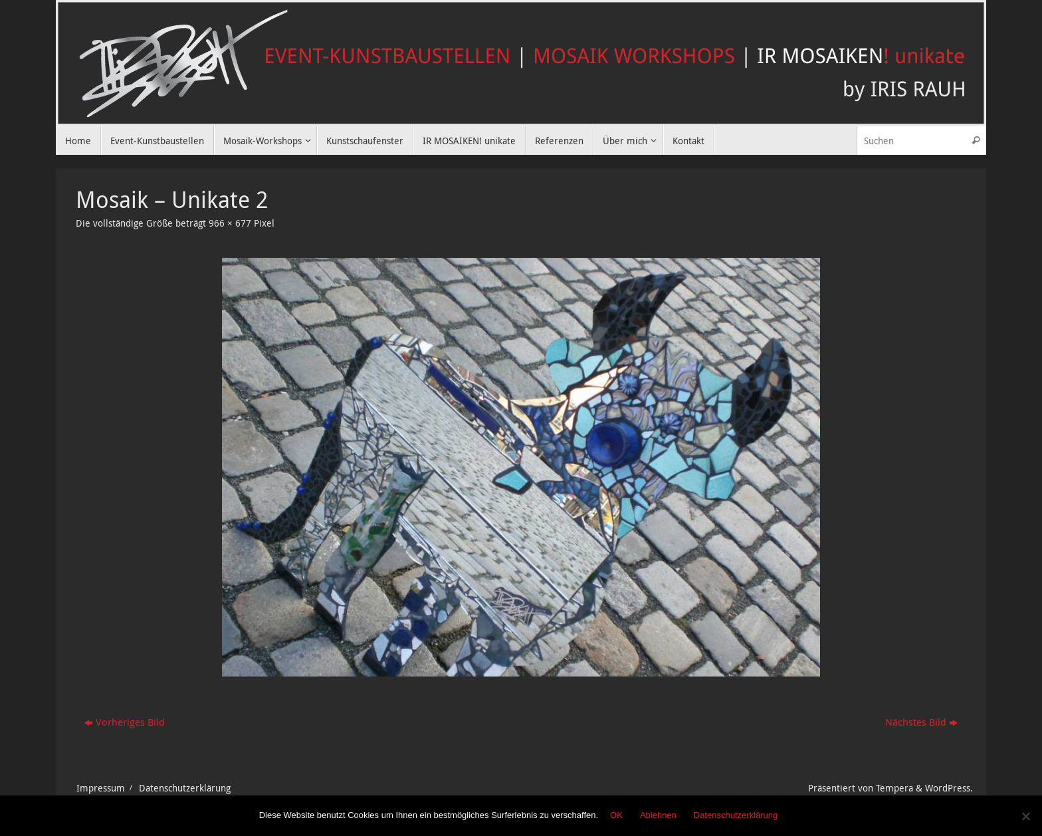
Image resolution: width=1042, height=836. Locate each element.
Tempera (894, 788)
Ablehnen (658, 815)
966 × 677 (230, 223)
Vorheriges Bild (124, 721)
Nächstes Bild (921, 721)
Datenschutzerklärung (185, 788)
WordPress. (949, 788)
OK (616, 815)
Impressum (100, 788)
